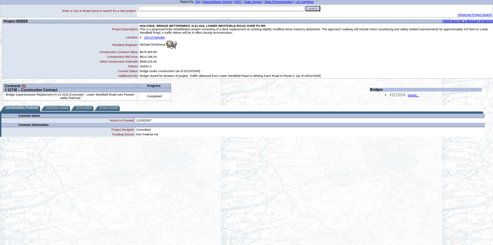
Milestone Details (57, 107)
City (198, 1)
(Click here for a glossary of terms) (467, 21)
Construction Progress (22, 107)
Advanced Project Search (474, 14)
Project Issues (108, 107)
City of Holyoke (154, 37)
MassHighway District (217, 1)
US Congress (304, 1)
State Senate (253, 1)
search (313, 8)
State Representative (278, 1)
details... (413, 95)
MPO (238, 1)
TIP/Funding (83, 107)
